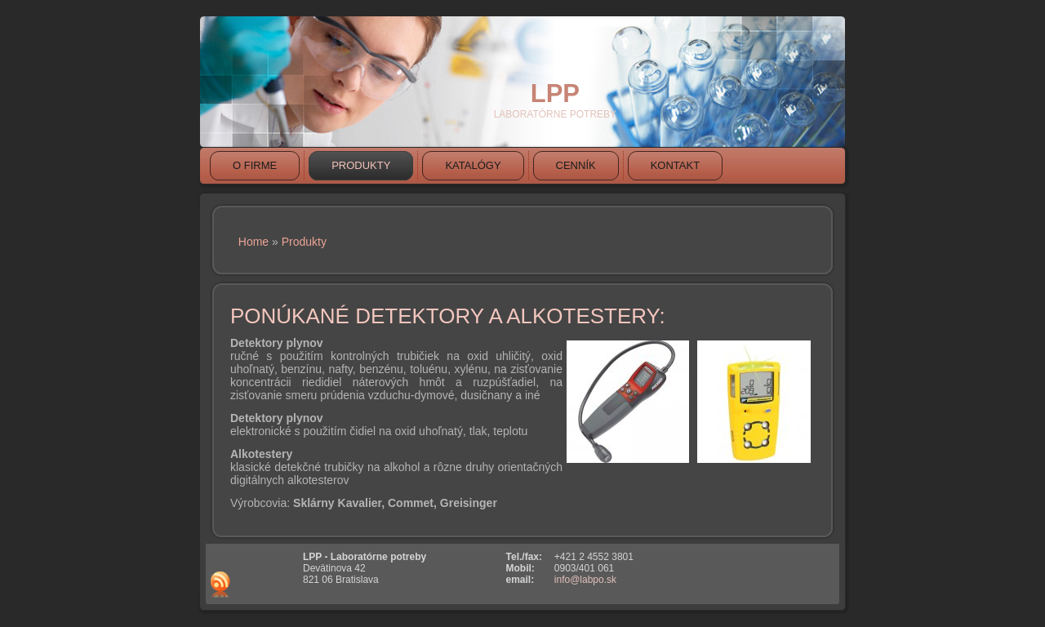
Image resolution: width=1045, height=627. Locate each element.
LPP (555, 93)
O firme (255, 165)
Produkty (360, 165)
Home (253, 241)
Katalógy (472, 165)
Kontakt (675, 165)
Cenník (576, 165)
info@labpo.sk (585, 579)
